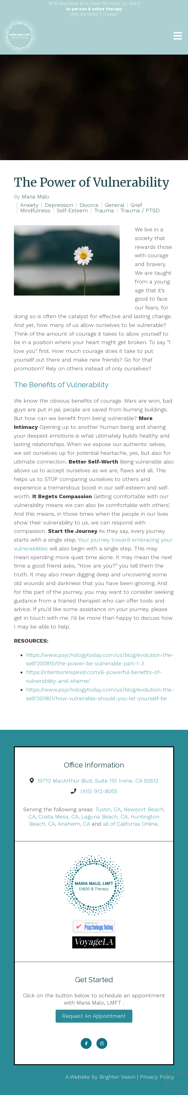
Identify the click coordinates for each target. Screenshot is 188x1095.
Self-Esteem (72, 210)
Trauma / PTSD (140, 210)
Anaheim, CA (74, 824)
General (114, 205)
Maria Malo (35, 196)
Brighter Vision (117, 1077)
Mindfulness (35, 210)
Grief (136, 205)
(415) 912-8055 (99, 791)
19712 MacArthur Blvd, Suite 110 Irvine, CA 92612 (97, 780)
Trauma (104, 210)
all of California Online (130, 824)
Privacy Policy (157, 1077)
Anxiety (29, 205)
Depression (59, 205)
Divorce (89, 205)
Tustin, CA (108, 809)
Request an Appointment (94, 1016)
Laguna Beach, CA (104, 816)
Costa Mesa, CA (58, 816)
